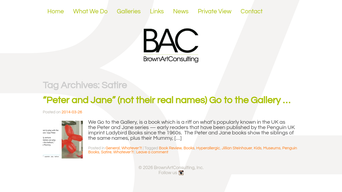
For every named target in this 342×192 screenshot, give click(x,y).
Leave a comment (152, 152)
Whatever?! (132, 148)
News (181, 11)
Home (55, 11)
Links (157, 11)
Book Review (170, 148)
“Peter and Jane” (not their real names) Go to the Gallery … (166, 100)
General (113, 148)
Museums (272, 148)
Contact (252, 11)
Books (189, 148)
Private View (214, 11)
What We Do (90, 11)
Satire (106, 152)
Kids (258, 148)
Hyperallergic (208, 148)
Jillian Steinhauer (237, 148)
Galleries (129, 11)
